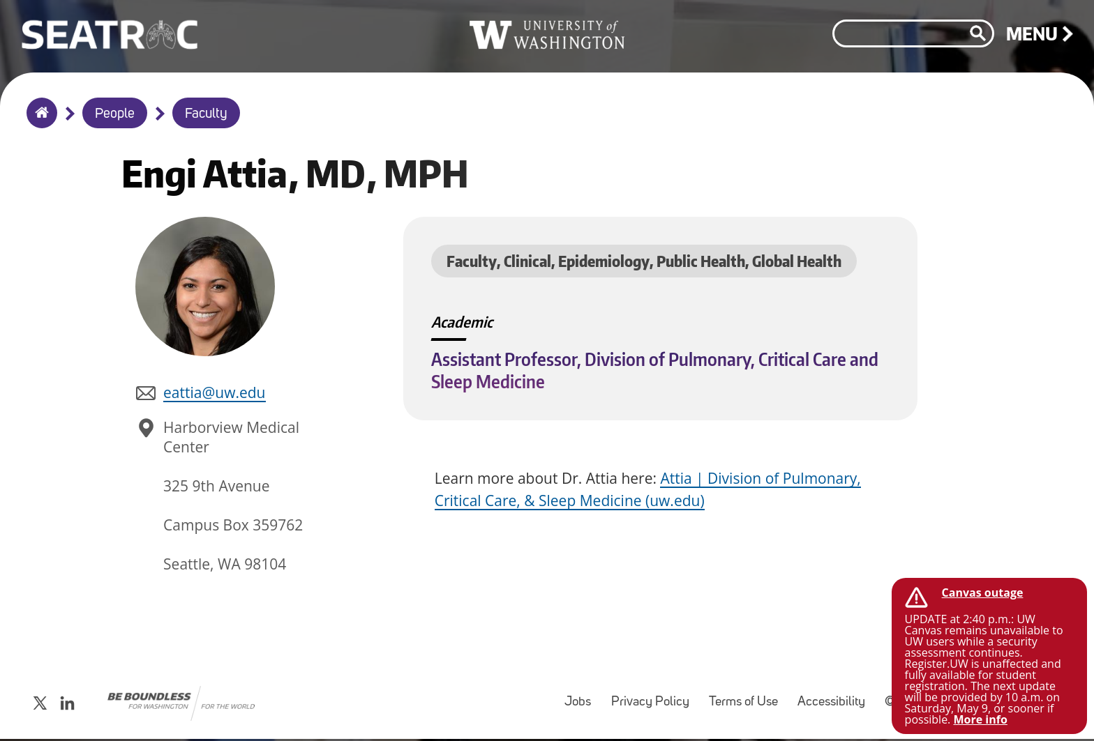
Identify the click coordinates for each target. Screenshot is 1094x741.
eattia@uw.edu (214, 398)
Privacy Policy (654, 703)
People (115, 114)
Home (38, 122)
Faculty (206, 114)
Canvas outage (983, 592)
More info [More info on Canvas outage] (980, 719)
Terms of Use (747, 703)
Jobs (581, 703)
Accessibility (835, 703)
